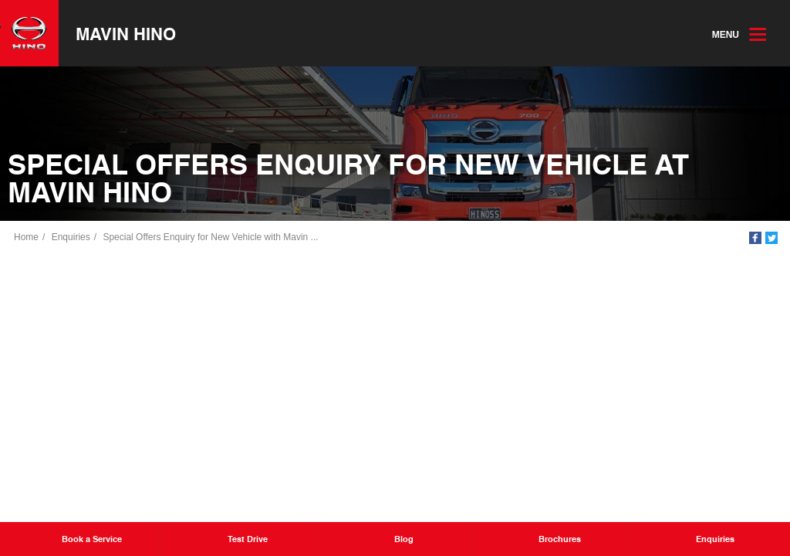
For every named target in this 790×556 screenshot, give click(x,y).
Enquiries (71, 237)
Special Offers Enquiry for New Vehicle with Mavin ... (210, 237)
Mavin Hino (126, 33)
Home (26, 237)
